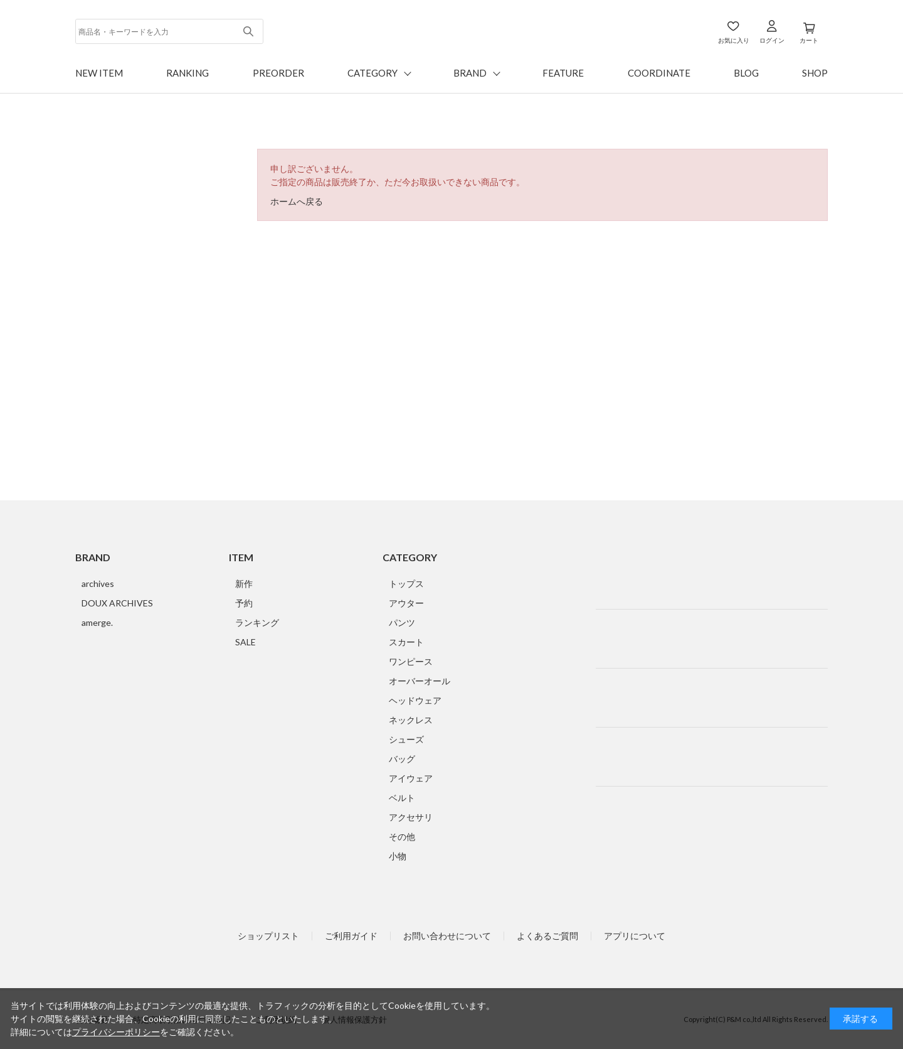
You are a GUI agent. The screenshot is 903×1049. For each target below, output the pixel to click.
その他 (402, 836)
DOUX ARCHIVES (117, 603)
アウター (406, 603)
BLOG (746, 72)
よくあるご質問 (547, 936)
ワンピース (411, 661)
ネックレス (411, 719)
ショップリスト (268, 936)
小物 (397, 856)
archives (98, 583)
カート (809, 40)
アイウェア (411, 778)
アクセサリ (411, 817)
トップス (406, 583)
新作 (244, 583)
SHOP (815, 72)
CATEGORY (372, 72)
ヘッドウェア (415, 700)
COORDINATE (659, 72)
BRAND (470, 72)
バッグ (402, 758)
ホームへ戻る (296, 201)
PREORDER (278, 72)
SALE (245, 642)
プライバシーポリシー (116, 1031)
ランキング (257, 622)
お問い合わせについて (447, 936)
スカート (406, 642)
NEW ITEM (99, 72)
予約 (244, 603)
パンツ (402, 622)
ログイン (771, 40)
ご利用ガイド (351, 936)
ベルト (402, 797)
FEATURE (563, 72)
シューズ (406, 739)
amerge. (97, 622)
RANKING (187, 72)
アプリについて (634, 936)
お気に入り (733, 40)
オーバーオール (419, 680)
